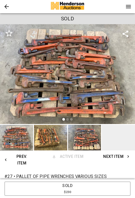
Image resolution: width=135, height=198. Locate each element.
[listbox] (67, 75)
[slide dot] (63, 119)
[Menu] (128, 6)
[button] (6, 6)
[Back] (6, 6)
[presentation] (67, 7)
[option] (67, 75)
